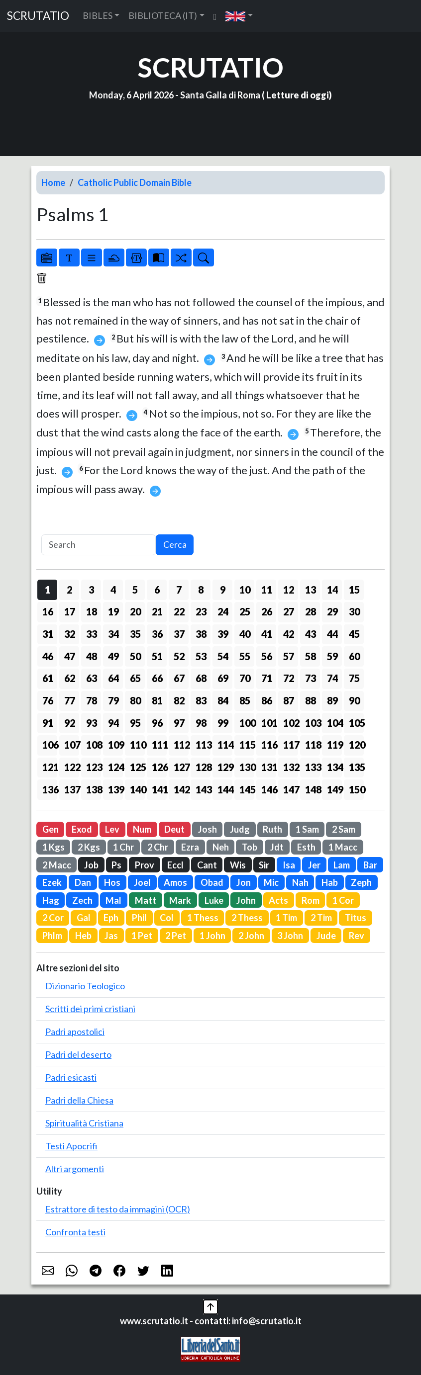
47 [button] (69, 656)
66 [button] (157, 678)
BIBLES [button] (97, 15)
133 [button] (312, 767)
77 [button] (69, 700)
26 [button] (266, 611)
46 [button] (47, 656)
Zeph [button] (361, 882)
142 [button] (181, 789)
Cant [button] (207, 864)
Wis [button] (238, 864)
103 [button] (312, 723)
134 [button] (334, 767)
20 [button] (135, 611)
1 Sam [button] (307, 829)
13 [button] (310, 590)
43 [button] (310, 634)
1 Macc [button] (342, 847)
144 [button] (224, 789)
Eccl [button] (175, 864)
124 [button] (115, 767)
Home (53, 182)
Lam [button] (341, 864)
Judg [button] (240, 829)
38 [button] (201, 634)
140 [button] (137, 789)
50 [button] (135, 656)
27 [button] (288, 611)
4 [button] (113, 590)
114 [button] (224, 745)
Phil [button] (139, 917)
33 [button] (91, 634)
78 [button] (91, 700)
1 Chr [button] (123, 847)
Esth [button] (306, 847)
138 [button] (93, 789)
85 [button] (244, 700)
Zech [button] (82, 900)
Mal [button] (113, 900)
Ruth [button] (272, 829)
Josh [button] (207, 829)
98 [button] (201, 723)
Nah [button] (300, 882)
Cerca (175, 544)
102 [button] (290, 723)
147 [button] (290, 789)
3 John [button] (290, 935)
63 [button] (91, 678)
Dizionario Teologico (85, 985)
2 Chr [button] (157, 847)
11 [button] (266, 590)
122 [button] (71, 767)
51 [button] (157, 656)
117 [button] (290, 745)
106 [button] (49, 745)
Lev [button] (112, 829)
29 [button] (332, 611)
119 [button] (334, 745)
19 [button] (113, 611)
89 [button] (332, 700)
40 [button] (244, 634)
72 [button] (288, 678)
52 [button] (179, 656)
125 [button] (137, 767)
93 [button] (91, 723)
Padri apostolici (75, 1031)
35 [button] (135, 634)
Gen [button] (50, 829)
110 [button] (137, 745)
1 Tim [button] (286, 917)
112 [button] (181, 745)
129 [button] (224, 767)
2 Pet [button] (175, 935)
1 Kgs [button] (53, 847)
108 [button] (93, 745)
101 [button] (268, 723)
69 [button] (222, 678)
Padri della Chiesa (79, 1100)
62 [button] (69, 678)
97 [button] (179, 723)
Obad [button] (212, 882)
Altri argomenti (74, 1168)
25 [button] (244, 611)
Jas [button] (111, 935)
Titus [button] (355, 917)
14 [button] (332, 590)
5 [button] (135, 590)
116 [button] (268, 745)
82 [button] (179, 700)
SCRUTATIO (38, 15)
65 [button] (135, 678)
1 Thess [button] (202, 917)
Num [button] (142, 829)
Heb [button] (83, 935)
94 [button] (113, 723)
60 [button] (354, 656)
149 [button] (334, 789)
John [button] (246, 900)
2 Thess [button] (247, 917)
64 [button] (113, 678)
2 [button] (69, 590)
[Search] (98, 545)
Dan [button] (83, 882)
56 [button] (266, 656)
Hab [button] (329, 882)
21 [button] (157, 611)
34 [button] (113, 634)
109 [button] (115, 745)
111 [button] (159, 745)
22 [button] (179, 611)
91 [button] (47, 723)
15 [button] (354, 590)
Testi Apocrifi (71, 1145)
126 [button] (159, 767)
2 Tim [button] (321, 917)
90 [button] (354, 700)
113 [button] (203, 745)
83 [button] (201, 700)
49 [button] (113, 656)
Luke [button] (214, 900)
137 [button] (71, 789)
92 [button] (69, 723)
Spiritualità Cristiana (84, 1122)
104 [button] (334, 723)
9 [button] (222, 590)
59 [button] (332, 656)
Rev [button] (356, 935)
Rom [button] (310, 900)
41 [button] (266, 634)
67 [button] (179, 678)
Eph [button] (111, 917)
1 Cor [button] (343, 900)
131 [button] (268, 767)
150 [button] (356, 789)
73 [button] (310, 678)
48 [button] (91, 656)
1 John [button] (212, 935)
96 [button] (157, 723)
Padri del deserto (78, 1054)
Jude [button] (326, 935)
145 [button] (246, 789)
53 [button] (201, 656)
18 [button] (91, 611)
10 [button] (244, 590)
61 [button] (47, 678)
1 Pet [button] (141, 935)
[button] (239, 15)
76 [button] (47, 700)
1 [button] (47, 590)
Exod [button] (82, 829)
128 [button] (203, 767)
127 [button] (181, 767)
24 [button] (222, 611)
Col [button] (167, 917)
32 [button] (69, 634)
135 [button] (356, 767)
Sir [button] (264, 864)
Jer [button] (314, 864)
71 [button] (266, 678)
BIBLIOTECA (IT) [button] (162, 15)
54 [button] (222, 656)
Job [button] (91, 864)
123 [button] (93, 767)
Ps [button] (116, 864)
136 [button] (49, 789)
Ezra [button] (190, 847)
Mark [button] (180, 900)
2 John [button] (251, 935)
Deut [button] (174, 829)
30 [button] (354, 611)
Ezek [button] (52, 882)
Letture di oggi (297, 94)
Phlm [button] (52, 935)
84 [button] (222, 700)
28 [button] (310, 611)
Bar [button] (370, 864)
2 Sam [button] (343, 829)
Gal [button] (84, 917)
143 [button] (203, 789)
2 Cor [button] (53, 917)
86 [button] (266, 700)
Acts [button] (278, 900)
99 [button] (222, 723)
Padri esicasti (71, 1077)
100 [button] (246, 723)
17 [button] (69, 611)
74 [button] (332, 678)
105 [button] (356, 723)
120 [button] (356, 745)
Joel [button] (142, 882)
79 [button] (113, 700)
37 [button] (179, 634)
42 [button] (288, 634)
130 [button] (246, 767)
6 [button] (157, 590)
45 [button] (354, 634)
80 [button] (135, 700)
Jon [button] (243, 882)
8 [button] (201, 590)
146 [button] (268, 789)
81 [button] (157, 700)
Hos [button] (112, 882)
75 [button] (354, 678)
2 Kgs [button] (89, 847)
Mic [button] (271, 882)
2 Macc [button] (56, 864)
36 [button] (157, 634)
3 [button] (91, 590)
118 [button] (312, 745)
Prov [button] (144, 864)
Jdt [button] (277, 847)
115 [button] (246, 745)
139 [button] (115, 789)
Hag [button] (50, 900)
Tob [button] (249, 847)
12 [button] (288, 590)
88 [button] (310, 700)
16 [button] (47, 611)
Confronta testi (75, 1231)
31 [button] (47, 634)
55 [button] (244, 656)
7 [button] (179, 590)
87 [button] (288, 700)
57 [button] (288, 656)
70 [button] (244, 678)
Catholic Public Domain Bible (135, 182)
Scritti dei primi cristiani (90, 1008)
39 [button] (222, 634)
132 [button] (290, 767)
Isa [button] (289, 864)
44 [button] (332, 634)
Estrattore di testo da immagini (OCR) (117, 1208)
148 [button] (312, 789)
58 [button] (310, 656)
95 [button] (135, 723)
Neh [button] (220, 847)
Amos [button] (175, 882)
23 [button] (201, 611)
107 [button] (71, 745)
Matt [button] (145, 900)
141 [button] (159, 789)
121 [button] (49, 767)
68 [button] (201, 678)
